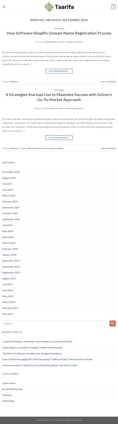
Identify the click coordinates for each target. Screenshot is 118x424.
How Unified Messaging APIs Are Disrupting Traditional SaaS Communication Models (47, 359)
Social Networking (12, 389)
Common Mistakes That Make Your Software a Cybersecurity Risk (37, 341)
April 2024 (8, 237)
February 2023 (10, 308)
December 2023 (11, 260)
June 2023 (7, 290)
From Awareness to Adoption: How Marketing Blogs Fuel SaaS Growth (39, 365)
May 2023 (7, 296)
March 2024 (8, 242)
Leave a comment (108, 81)
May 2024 (7, 231)
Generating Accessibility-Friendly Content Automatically (32, 347)
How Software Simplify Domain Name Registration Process (59, 33)
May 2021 (7, 313)
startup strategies (55, 148)
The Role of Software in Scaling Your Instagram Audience (32, 353)
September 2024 (11, 219)
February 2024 (10, 248)
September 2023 (11, 272)
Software (59, 29)
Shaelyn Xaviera (75, 42)
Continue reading (59, 71)
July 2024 (7, 225)
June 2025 (7, 189)
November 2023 (11, 266)
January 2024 (9, 254)
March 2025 (8, 195)
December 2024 (11, 207)
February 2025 (10, 201)
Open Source (9, 383)
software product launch (37, 148)
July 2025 (7, 183)
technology (8, 400)
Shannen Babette (75, 108)
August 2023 (9, 278)
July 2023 (7, 284)
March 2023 (8, 302)
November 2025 (11, 171)
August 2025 (9, 177)
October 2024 (10, 213)
